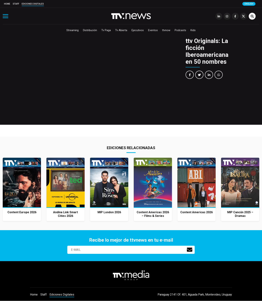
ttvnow (166, 30)
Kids (193, 30)
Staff (16, 4)
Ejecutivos (138, 30)
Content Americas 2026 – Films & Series (153, 214)
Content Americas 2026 (196, 212)
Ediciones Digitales (33, 4)
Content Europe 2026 (21, 212)
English (249, 4)
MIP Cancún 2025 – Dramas (240, 214)
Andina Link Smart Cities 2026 (65, 214)
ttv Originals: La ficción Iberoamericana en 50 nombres (207, 51)
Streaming (72, 30)
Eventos (153, 30)
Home (7, 4)
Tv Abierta (121, 30)
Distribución (90, 30)
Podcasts (180, 30)
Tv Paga (106, 30)
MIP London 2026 (109, 212)
